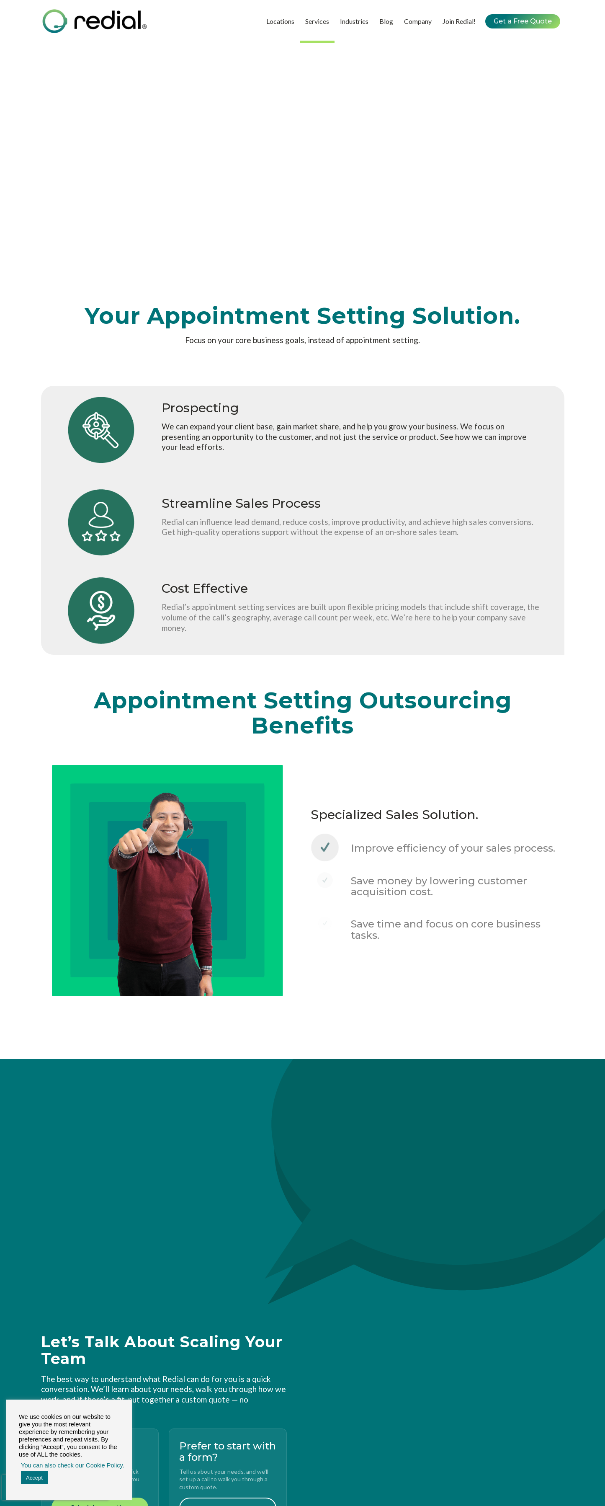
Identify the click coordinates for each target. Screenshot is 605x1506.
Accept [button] (34, 1478)
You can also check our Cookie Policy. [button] (71, 1465)
